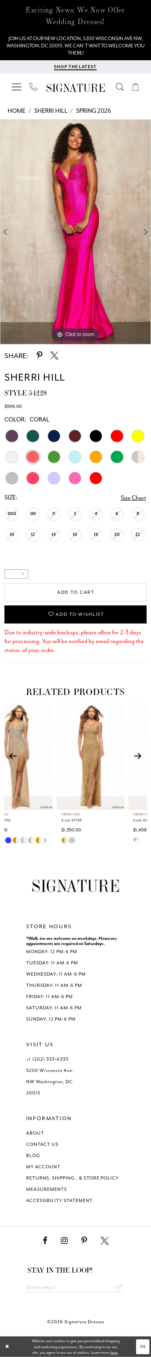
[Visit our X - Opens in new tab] (105, 1241)
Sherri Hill (51, 111)
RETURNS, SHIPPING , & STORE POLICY (72, 1178)
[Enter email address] (75, 1287)
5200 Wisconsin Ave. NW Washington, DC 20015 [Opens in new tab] (50, 1082)
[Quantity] (16, 574)
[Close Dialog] (7, 1347)
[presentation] (40, 756)
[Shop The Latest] (75, 66)
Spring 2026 (93, 111)
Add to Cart (76, 592)
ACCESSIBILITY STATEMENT (59, 1201)
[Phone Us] (33, 86)
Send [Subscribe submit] (119, 1287)
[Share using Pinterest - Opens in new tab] (39, 355)
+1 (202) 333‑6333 (47, 1059)
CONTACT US (42, 1144)
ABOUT (35, 1133)
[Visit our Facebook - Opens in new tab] (45, 1241)
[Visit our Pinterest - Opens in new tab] (84, 1241)
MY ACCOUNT (43, 1167)
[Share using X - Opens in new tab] (54, 355)
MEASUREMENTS (46, 1189)
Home (16, 111)
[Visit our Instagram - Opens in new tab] (64, 1241)
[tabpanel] (75, 232)
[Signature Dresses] (75, 88)
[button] (17, 87)
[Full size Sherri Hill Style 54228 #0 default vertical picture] (75, 232)
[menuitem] (17, 87)
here (114, 1352)
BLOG (33, 1156)
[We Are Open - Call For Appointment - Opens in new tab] (75, 45)
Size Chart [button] (133, 498)
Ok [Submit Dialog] (143, 1346)
